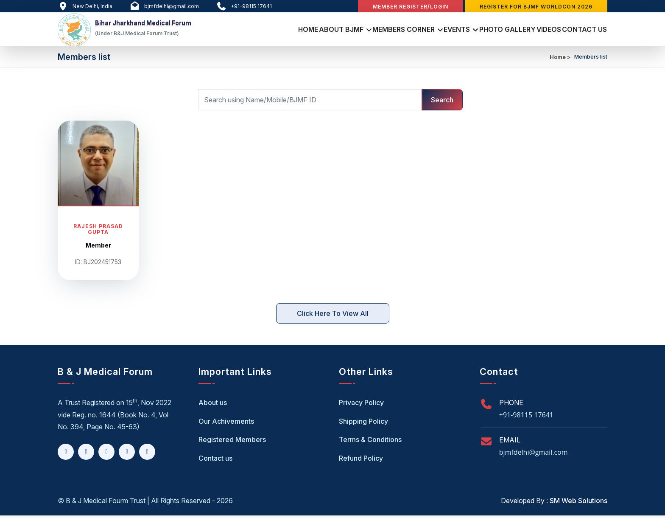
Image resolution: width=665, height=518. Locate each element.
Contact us (215, 460)
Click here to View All (333, 316)
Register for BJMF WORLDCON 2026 (536, 6)
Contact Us (580, 30)
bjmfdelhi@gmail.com (533, 454)
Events (426, 30)
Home (252, 30)
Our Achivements (226, 423)
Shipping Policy (363, 423)
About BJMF (294, 30)
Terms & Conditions (370, 442)
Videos (536, 30)
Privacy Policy (361, 405)
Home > (560, 59)
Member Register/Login (410, 6)
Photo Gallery (485, 30)
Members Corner (364, 30)
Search (442, 102)
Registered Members (232, 442)
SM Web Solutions (578, 503)
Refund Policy (361, 460)
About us (212, 405)
